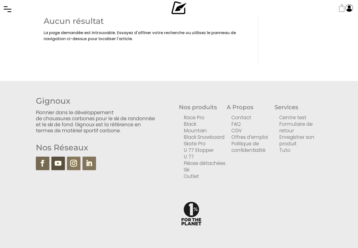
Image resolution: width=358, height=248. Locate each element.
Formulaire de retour (296, 127)
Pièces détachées (204, 163)
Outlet (191, 176)
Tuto (284, 150)
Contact (241, 117)
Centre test (292, 117)
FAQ (236, 124)
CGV (236, 130)
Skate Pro (195, 143)
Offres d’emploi (249, 137)
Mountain (195, 130)
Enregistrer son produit (296, 140)
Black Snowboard (204, 137)
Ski (186, 169)
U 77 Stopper (199, 150)
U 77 (189, 156)
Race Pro (194, 117)
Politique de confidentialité (248, 147)
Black (190, 124)
